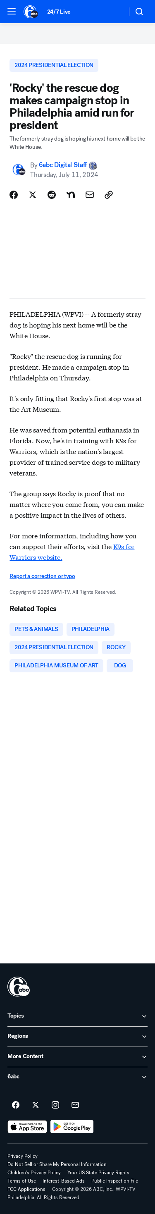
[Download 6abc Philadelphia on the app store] (27, 1126)
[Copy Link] (109, 195)
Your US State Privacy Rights (98, 1172)
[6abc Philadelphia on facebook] (15, 1105)
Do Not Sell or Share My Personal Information (57, 1164)
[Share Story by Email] (90, 195)
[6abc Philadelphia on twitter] (35, 1105)
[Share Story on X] (33, 195)
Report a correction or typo (42, 576)
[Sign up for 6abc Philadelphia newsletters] (75, 1105)
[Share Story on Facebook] (14, 195)
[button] (11, 11)
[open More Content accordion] (77, 1057)
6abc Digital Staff (63, 165)
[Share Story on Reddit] (52, 195)
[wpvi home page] (18, 987)
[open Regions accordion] (77, 1036)
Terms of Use (21, 1180)
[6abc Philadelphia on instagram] (55, 1105)
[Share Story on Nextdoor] (71, 195)
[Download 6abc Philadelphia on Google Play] (72, 1126)
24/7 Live (59, 12)
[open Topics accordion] (77, 1016)
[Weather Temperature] (113, 11)
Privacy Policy (22, 1156)
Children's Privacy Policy (34, 1172)
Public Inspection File (114, 1180)
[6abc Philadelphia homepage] (31, 11)
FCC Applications (26, 1189)
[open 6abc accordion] (77, 1077)
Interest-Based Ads (64, 1180)
